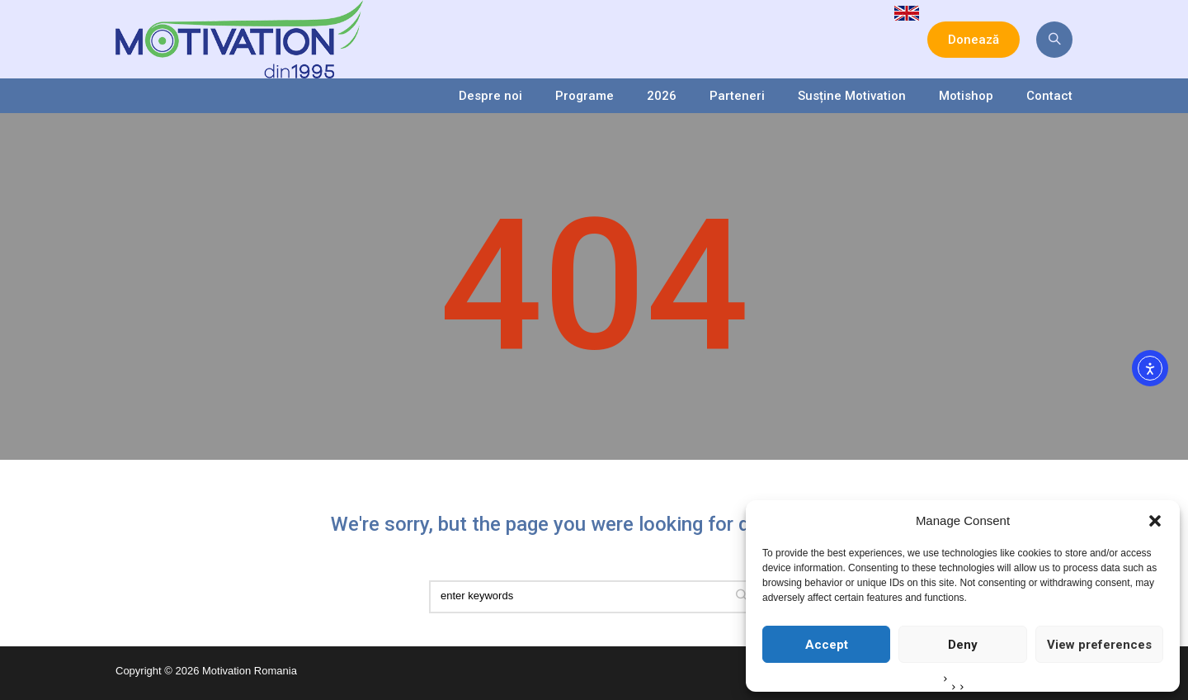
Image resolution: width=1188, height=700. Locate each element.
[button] (1155, 521)
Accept (826, 644)
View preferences (1099, 644)
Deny (963, 644)
